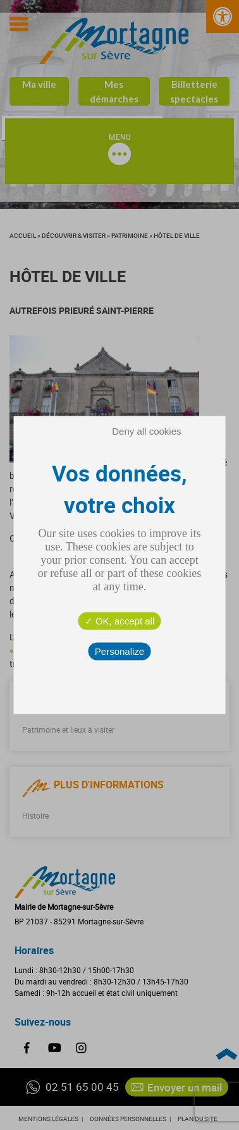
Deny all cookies (146, 431)
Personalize (119, 651)
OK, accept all (120, 621)
